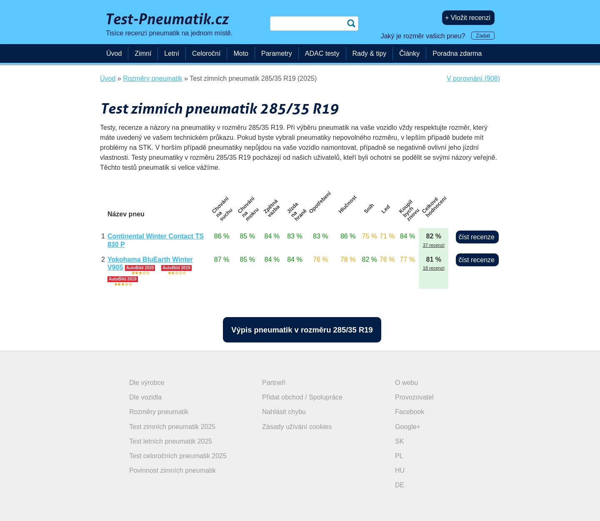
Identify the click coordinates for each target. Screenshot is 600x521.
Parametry (276, 53)
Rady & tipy (369, 53)
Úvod (114, 53)
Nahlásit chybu (284, 411)
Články (409, 53)
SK (399, 441)
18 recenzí (434, 267)
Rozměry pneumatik (158, 411)
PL (399, 455)
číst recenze (477, 237)
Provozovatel (414, 397)
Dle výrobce (146, 382)
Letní (171, 53)
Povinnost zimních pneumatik (172, 470)
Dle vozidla (145, 397)
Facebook (409, 411)
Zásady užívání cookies (297, 426)
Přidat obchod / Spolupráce (302, 397)
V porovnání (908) (473, 78)
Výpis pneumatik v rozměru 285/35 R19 (301, 329)
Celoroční (206, 53)
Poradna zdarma (457, 53)
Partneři (273, 382)
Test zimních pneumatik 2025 (172, 426)
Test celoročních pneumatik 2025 (178, 455)
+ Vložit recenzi (467, 17)
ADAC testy (322, 53)
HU (400, 470)
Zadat (483, 35)
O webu (406, 382)
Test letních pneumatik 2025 (170, 441)
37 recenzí (434, 245)
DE (399, 485)
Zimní (143, 53)
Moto (240, 53)
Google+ (407, 426)
